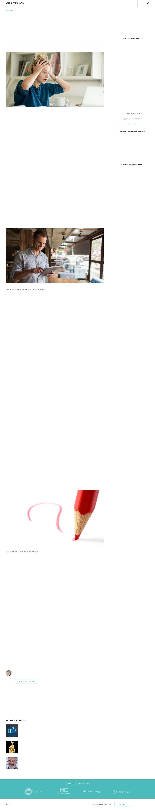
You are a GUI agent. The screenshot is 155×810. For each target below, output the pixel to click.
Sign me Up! (123, 804)
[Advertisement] (55, 701)
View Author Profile (26, 681)
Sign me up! (132, 124)
